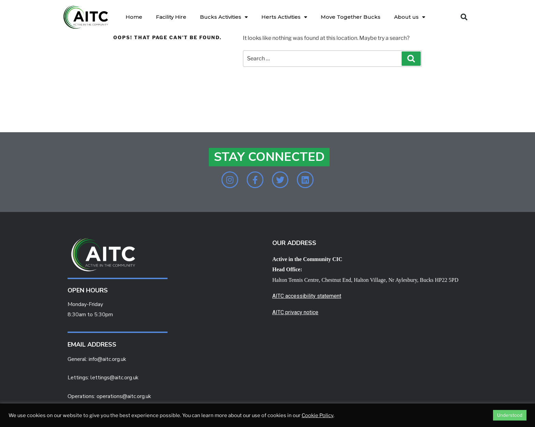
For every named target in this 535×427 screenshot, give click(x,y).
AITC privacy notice (295, 313)
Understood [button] (509, 415)
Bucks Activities (224, 17)
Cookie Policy (317, 415)
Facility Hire (171, 17)
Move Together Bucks (350, 17)
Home (134, 17)
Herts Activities (284, 17)
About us (409, 17)
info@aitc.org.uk (107, 359)
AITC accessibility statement (306, 296)
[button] (464, 17)
